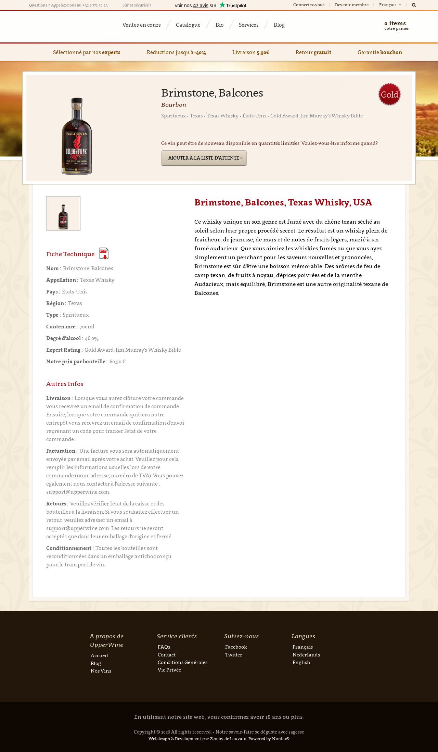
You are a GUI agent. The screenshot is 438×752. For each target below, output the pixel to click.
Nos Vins (101, 671)
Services (249, 25)
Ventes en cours (142, 25)
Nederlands (306, 654)
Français (390, 4)
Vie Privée (169, 670)
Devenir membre (352, 4)
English (301, 662)
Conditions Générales (182, 662)
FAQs (164, 647)
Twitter (233, 654)
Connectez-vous (308, 4)
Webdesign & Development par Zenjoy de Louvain (197, 738)
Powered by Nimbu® (268, 738)
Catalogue (188, 25)
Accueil (99, 655)
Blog (279, 25)
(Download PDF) (103, 254)
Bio (220, 25)
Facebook (236, 647)
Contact (167, 654)
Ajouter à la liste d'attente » (205, 158)
